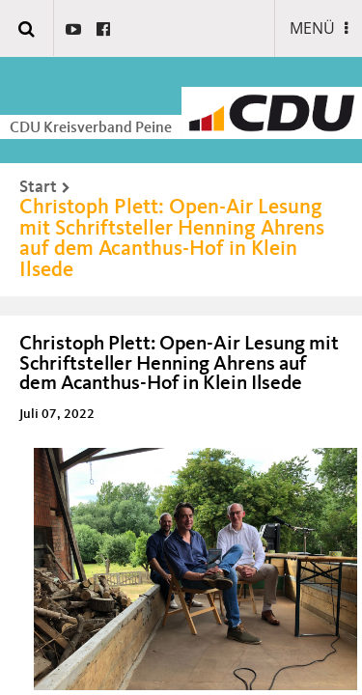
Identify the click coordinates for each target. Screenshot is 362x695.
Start (38, 187)
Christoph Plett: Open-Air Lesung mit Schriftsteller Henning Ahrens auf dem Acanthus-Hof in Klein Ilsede (171, 239)
